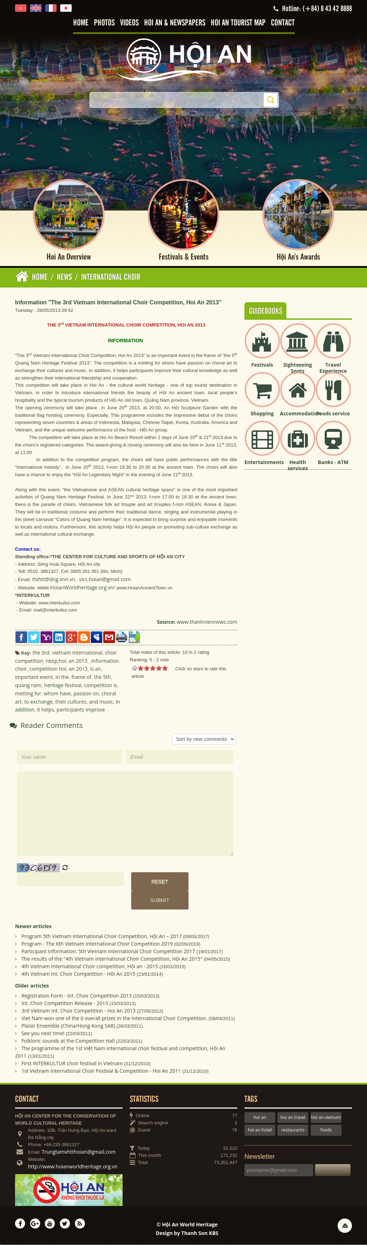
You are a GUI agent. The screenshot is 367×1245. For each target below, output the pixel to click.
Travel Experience (333, 368)
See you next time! (43, 1033)
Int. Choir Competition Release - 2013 (65, 1003)
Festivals (262, 365)
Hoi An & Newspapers (174, 23)
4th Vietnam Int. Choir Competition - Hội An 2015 (78, 974)
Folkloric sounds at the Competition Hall (68, 1041)
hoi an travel (293, 1118)
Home (81, 23)
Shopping (262, 413)
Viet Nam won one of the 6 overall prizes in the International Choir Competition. (115, 1018)
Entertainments (264, 462)
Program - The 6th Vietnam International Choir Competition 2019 (97, 944)
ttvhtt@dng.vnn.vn (53, 579)
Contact (283, 23)
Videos (129, 23)
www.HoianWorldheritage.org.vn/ (76, 587)
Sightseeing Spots (297, 368)
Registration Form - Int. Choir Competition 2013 (77, 996)
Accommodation (300, 413)
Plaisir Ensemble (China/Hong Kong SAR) (68, 1026)
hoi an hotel (260, 1130)
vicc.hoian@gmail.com (104, 579)
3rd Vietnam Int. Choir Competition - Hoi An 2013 (79, 1011)
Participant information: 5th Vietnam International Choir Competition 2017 (108, 951)
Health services (297, 465)
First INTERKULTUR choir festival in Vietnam (72, 1063)
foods (326, 1130)
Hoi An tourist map (238, 23)
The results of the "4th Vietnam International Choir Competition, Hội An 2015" (112, 959)
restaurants (293, 1130)
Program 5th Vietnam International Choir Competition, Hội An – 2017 (102, 936)
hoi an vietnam (326, 1118)
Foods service (333, 413)
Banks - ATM (333, 462)
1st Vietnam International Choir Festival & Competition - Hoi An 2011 (101, 1071)
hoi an (260, 1118)
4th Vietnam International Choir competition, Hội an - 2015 (90, 966)
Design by (187, 1233)
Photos (104, 23)
